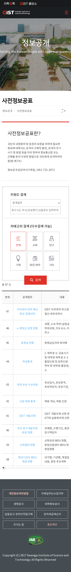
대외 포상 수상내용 (27, 384)
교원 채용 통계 (27, 401)
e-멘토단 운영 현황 (27, 328)
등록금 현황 (27, 343)
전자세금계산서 (52, 514)
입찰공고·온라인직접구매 (19, 514)
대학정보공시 (52, 504)
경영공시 (19, 504)
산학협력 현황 (27, 445)
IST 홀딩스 (28, 3)
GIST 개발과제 (27, 416)
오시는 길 (18, 524)
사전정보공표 (24, 111)
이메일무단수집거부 (52, 493)
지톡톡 (9, 3)
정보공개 (7, 111)
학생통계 (27, 361)
